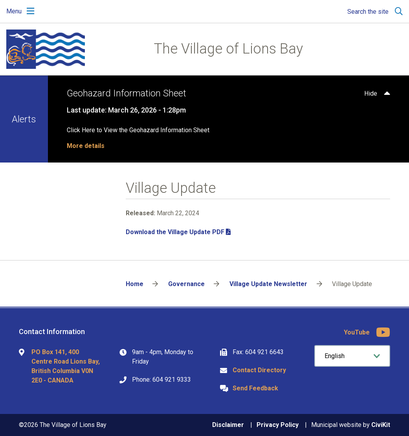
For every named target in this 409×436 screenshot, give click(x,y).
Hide (370, 93)
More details (86, 146)
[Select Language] (352, 356)
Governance (186, 284)
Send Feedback (255, 388)
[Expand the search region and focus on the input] (373, 11)
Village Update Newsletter (268, 284)
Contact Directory (259, 370)
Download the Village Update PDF (175, 232)
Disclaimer (228, 425)
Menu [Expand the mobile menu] (14, 11)
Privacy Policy (278, 425)
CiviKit (380, 425)
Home (134, 284)
